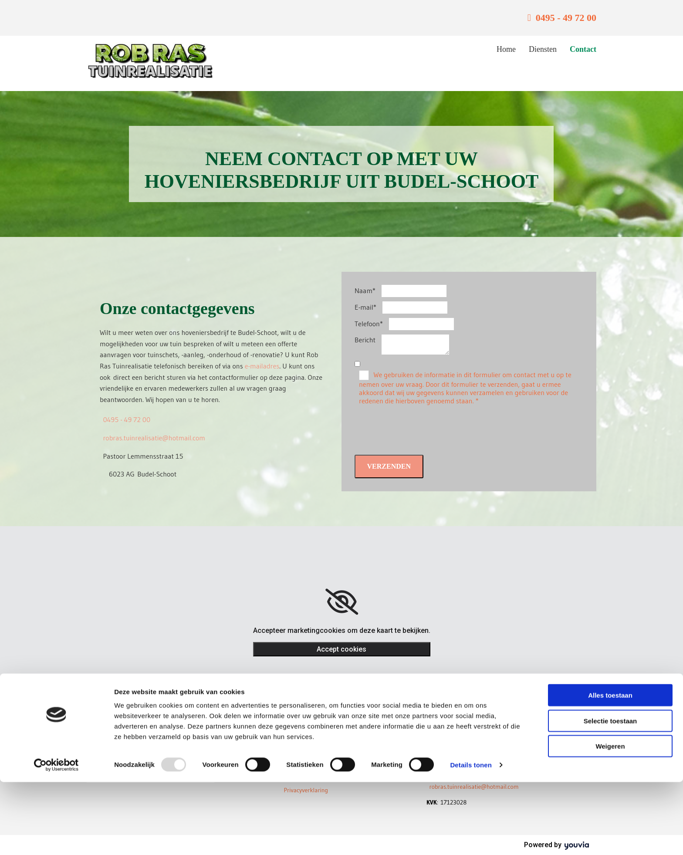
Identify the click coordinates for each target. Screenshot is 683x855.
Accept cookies (341, 649)
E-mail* (365, 307)
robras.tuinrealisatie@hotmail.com (154, 437)
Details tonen (470, 837)
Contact (583, 49)
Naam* (365, 290)
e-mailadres (262, 366)
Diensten (543, 49)
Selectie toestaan (610, 794)
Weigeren (610, 819)
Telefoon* (369, 323)
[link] (341, 602)
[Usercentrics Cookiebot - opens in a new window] (56, 838)
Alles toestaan (610, 768)
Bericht (365, 339)
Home (506, 49)
